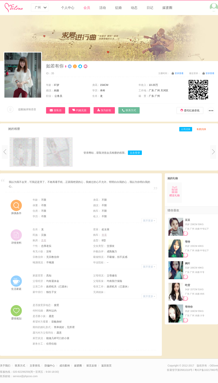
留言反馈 (91, 365)
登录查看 (179, 73)
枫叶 (187, 263)
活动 (102, 8)
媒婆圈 (167, 8)
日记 (150, 8)
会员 (86, 8)
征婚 (118, 8)
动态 (134, 8)
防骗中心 (50, 365)
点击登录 (135, 152)
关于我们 (5, 365)
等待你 (189, 306)
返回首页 (106, 365)
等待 (187, 241)
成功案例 (64, 365)
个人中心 (67, 8)
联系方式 (20, 365)
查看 (104, 234)
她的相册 (14, 128)
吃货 (187, 285)
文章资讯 (35, 365)
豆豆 (187, 220)
